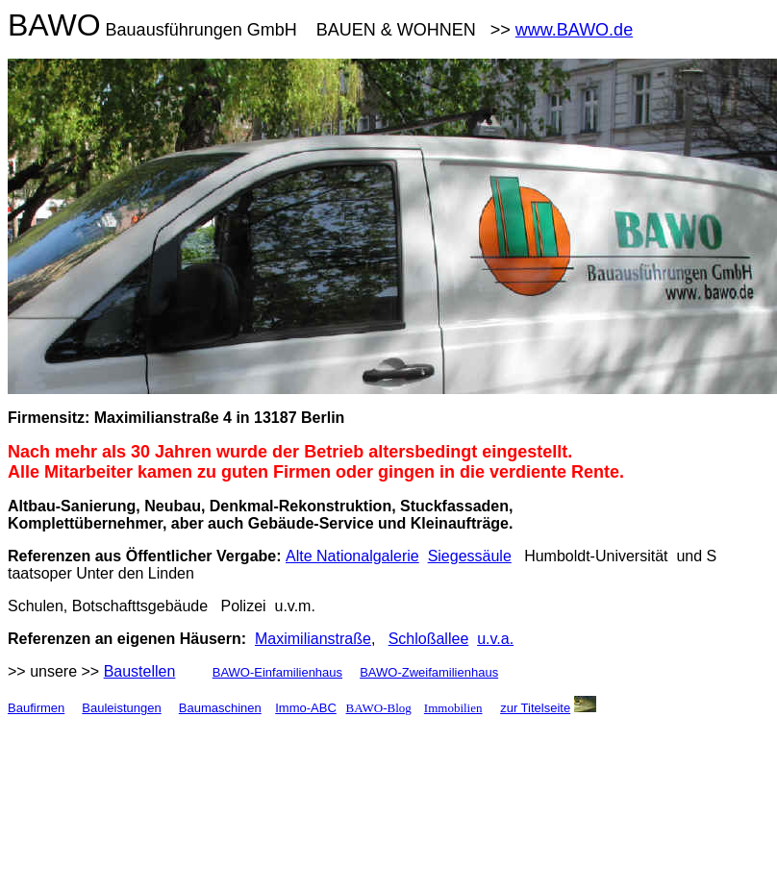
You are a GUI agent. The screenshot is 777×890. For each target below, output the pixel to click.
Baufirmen (36, 708)
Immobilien (453, 708)
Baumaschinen (220, 708)
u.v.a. (495, 638)
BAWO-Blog (379, 708)
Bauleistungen (121, 708)
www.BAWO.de (574, 29)
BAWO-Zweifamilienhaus (429, 672)
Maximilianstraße (313, 638)
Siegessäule (470, 556)
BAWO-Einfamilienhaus (277, 672)
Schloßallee (428, 638)
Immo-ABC (306, 708)
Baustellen (140, 671)
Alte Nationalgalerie (352, 556)
